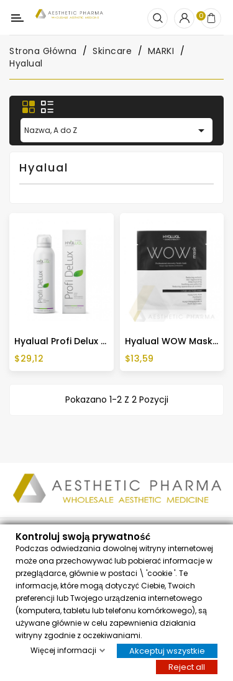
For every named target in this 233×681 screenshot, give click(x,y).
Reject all (186, 666)
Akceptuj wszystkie (167, 650)
